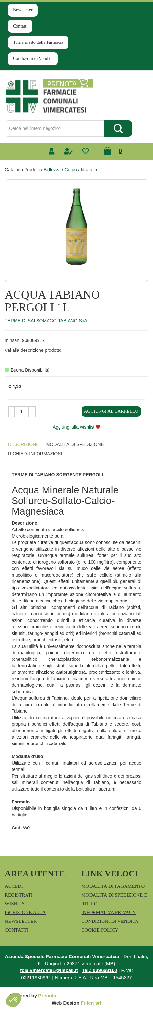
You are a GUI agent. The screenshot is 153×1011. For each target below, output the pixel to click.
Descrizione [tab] (23, 444)
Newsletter (23, 9)
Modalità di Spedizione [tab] (75, 444)
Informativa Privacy (109, 912)
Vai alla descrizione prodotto (33, 350)
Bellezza (52, 169)
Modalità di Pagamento (113, 886)
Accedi (14, 886)
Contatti (20, 26)
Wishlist (16, 903)
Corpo (70, 169)
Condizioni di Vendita (33, 58)
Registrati (19, 895)
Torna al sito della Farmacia (38, 42)
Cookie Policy (100, 930)
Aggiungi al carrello (111, 411)
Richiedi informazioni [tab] (35, 453)
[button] (11, 411)
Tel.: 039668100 (99, 970)
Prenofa (47, 995)
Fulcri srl (91, 1002)
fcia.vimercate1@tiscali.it (49, 970)
